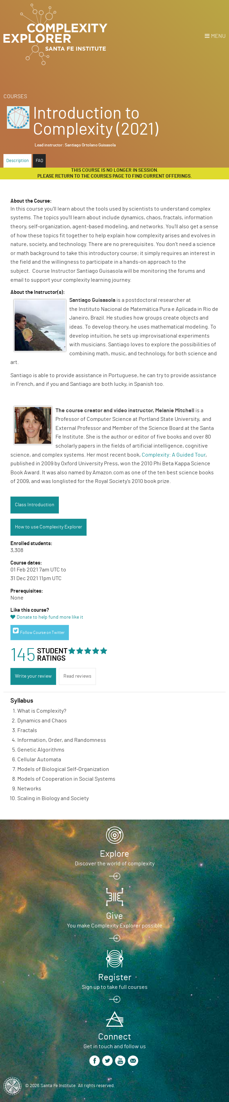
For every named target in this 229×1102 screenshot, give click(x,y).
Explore (114, 853)
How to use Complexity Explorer (48, 527)
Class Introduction (34, 504)
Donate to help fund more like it (50, 617)
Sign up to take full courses (115, 987)
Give (114, 916)
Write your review (33, 676)
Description (17, 161)
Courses (15, 96)
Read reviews (77, 676)
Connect (114, 1036)
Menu (218, 36)
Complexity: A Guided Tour (173, 455)
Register (114, 977)
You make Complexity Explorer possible (114, 926)
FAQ (39, 161)
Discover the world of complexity (115, 863)
